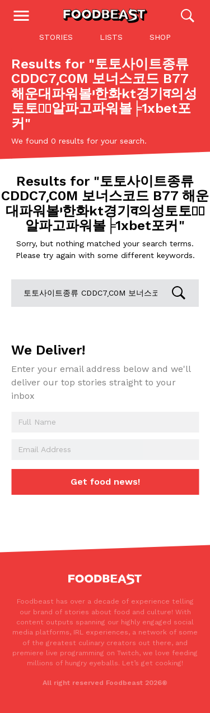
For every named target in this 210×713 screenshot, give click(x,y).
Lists (111, 37)
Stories (56, 37)
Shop (160, 37)
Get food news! (105, 481)
